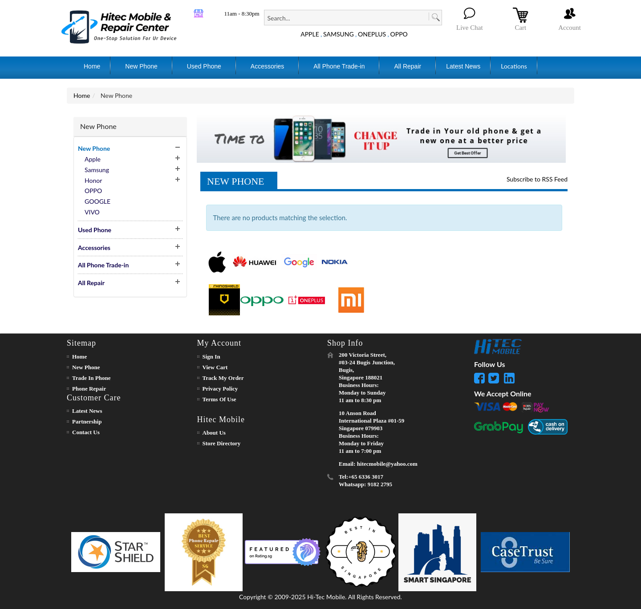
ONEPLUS (372, 34)
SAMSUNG (338, 34)
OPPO (399, 34)
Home (81, 95)
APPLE (309, 34)
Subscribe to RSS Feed (537, 179)
